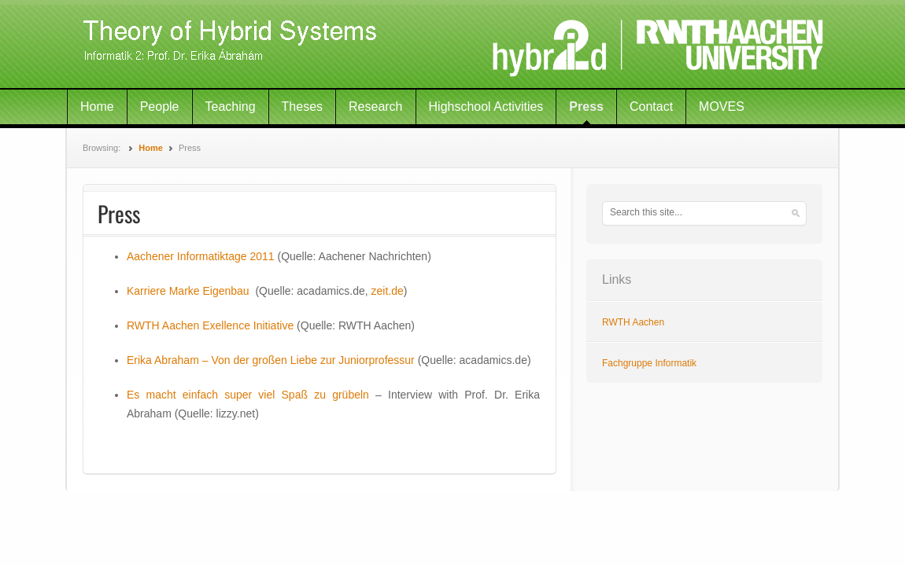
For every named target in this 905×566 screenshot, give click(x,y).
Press (586, 106)
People (159, 106)
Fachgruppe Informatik (649, 363)
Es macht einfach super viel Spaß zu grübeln (248, 394)
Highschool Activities (486, 106)
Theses (302, 106)
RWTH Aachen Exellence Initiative (212, 325)
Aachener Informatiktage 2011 (201, 256)
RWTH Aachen (633, 322)
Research (375, 106)
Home (97, 106)
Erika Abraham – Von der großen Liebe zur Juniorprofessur (271, 360)
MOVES (721, 106)
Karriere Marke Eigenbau (188, 291)
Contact (651, 106)
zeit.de (387, 291)
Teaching (230, 106)
